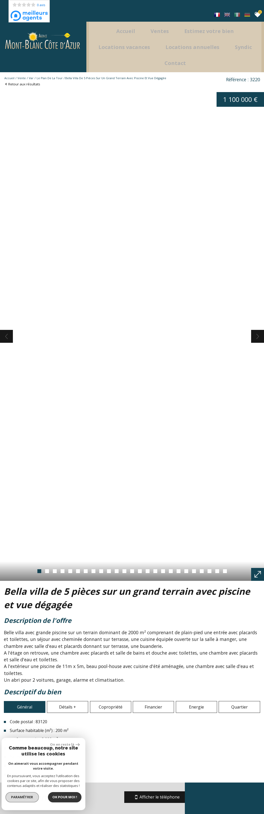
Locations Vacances (144, 38)
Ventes (163, 22)
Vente (22, 68)
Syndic (160, 54)
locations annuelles (212, 38)
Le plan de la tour (50, 68)
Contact (194, 54)
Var (31, 68)
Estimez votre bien (212, 22)
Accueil (129, 22)
